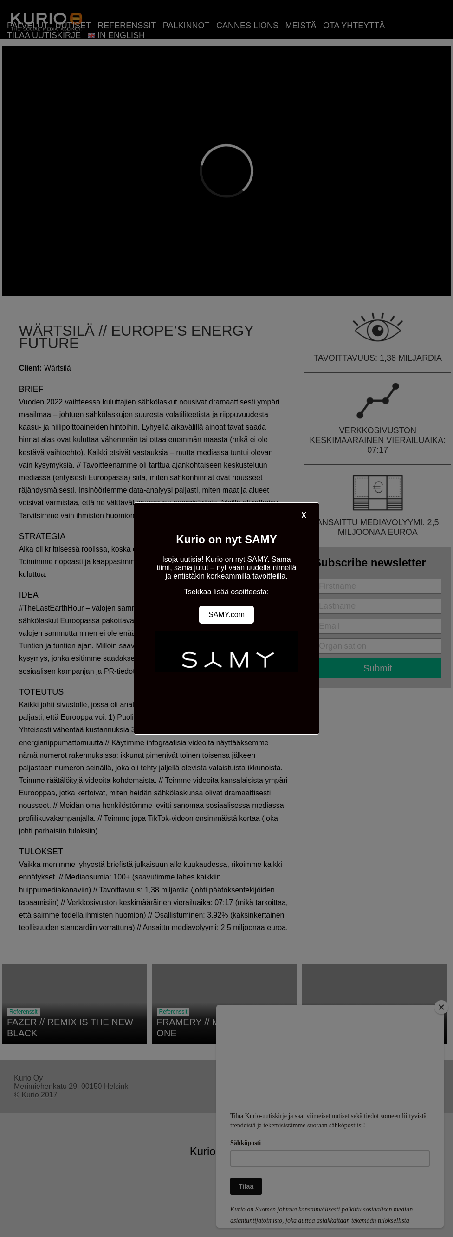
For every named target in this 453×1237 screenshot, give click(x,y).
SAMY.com (226, 614)
